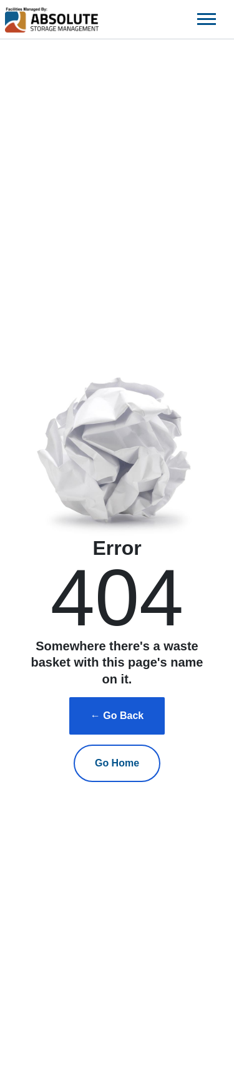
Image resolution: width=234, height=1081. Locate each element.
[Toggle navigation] (206, 19)
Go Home (117, 763)
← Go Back (117, 715)
